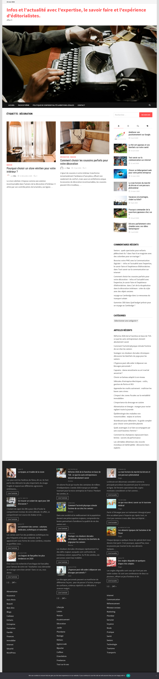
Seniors (71, 503)
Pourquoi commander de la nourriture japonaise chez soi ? (140, 212)
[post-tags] (147, 126)
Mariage (60, 636)
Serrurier (110, 620)
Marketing (111, 611)
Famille (9, 632)
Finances (10, 636)
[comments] (138, 126)
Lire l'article (12, 493)
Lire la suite (112, 495)
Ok (128, 675)
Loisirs (59, 611)
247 (13, 582)
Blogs (9, 612)
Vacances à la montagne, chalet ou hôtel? (138, 198)
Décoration (64, 157)
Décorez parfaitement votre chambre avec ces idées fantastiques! (140, 226)
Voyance (110, 624)
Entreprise (11, 624)
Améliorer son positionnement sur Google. (140, 133)
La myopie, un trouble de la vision (31, 472)
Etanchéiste (61, 656)
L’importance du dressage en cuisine (129, 402)
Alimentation (12, 591)
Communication (113, 599)
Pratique (110, 632)
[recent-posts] (128, 126)
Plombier (110, 615)
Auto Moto (23, 498)
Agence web (62, 644)
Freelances (61, 660)
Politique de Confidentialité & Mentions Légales (53, 105)
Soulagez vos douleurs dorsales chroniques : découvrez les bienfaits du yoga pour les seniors (132, 356)
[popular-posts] (118, 126)
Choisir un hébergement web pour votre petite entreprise (140, 171)
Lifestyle (60, 607)
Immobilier (11, 640)
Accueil (11, 105)
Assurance (11, 595)
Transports (111, 652)
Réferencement (113, 603)
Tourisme (122, 500)
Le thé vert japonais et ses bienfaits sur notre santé (139, 146)
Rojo (68, 168)
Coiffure (60, 652)
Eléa (14, 176)
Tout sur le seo (63, 664)
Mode (109, 628)
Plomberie (61, 631)
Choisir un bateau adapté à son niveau (129, 377)
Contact (81, 105)
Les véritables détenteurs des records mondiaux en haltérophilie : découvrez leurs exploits (131, 445)
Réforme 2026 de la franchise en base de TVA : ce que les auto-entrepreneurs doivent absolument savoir (133, 339)
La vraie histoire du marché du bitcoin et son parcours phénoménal (139, 185)
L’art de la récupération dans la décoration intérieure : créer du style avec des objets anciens (132, 288)
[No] (156, 675)
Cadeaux (10, 616)
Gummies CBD (120, 302)
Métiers (60, 640)
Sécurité (10, 648)
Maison (9, 165)
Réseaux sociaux (113, 607)
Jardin (59, 627)
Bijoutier (22, 553)
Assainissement (63, 619)
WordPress (11, 652)
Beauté (21, 524)
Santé (20, 469)
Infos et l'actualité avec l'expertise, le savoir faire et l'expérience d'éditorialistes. (76, 13)
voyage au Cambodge (123, 295)
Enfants (10, 620)
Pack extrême (23, 105)
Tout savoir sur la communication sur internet (140, 158)
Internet (10, 644)
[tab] (118, 126)
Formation (11, 628)
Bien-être (10, 608)
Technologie (112, 644)
